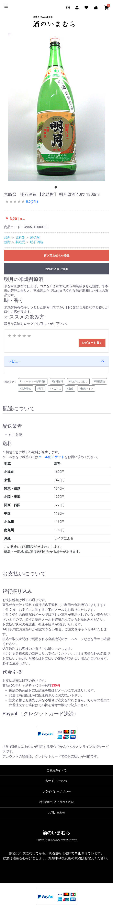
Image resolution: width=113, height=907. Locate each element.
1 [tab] (57, 188)
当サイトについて (56, 780)
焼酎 (7, 237)
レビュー (14, 361)
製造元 (20, 242)
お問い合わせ (56, 812)
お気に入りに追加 (56, 269)
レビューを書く (92, 342)
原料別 (20, 237)
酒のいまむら (56, 832)
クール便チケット (51, 457)
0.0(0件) (31, 202)
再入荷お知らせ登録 (56, 255)
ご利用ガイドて (57, 770)
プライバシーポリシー (56, 791)
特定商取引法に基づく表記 (56, 802)
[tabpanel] (56, 107)
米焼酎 (35, 237)
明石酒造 (36, 242)
